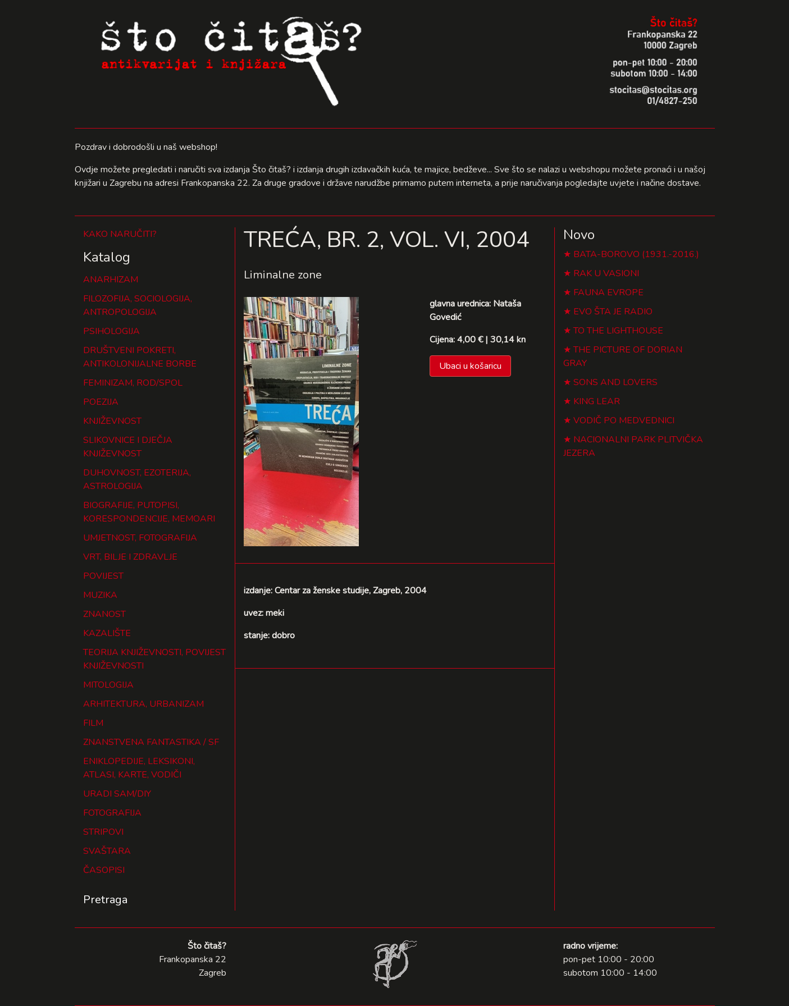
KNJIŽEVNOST (112, 421)
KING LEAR (596, 401)
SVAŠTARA (107, 851)
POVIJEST (103, 576)
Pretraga (105, 899)
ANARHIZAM (110, 279)
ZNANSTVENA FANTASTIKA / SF (151, 742)
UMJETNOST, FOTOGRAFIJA (140, 538)
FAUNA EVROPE (608, 292)
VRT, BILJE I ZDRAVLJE (130, 557)
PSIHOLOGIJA (111, 331)
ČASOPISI (104, 870)
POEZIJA (100, 402)
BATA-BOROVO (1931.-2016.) (636, 254)
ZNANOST (104, 614)
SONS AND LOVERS (615, 382)
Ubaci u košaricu (470, 366)
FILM (93, 723)
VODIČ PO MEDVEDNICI (623, 420)
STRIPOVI (103, 832)
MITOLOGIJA (108, 685)
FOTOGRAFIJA (112, 813)
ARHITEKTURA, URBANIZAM (143, 704)
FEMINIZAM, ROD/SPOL (133, 383)
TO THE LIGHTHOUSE (618, 330)
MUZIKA (100, 595)
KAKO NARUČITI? (120, 234)
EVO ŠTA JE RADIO (613, 311)
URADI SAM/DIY (117, 794)
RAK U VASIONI (606, 273)
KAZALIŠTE (107, 633)
